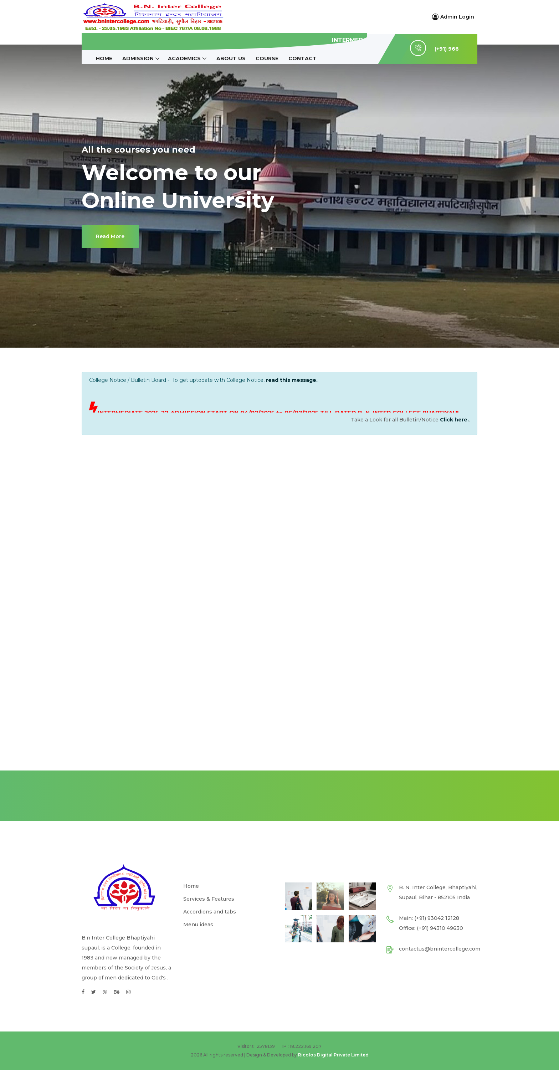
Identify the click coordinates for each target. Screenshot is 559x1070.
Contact (302, 58)
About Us (231, 58)
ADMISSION (138, 58)
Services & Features (208, 899)
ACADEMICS (184, 58)
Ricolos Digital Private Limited (333, 1055)
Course (267, 58)
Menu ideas (198, 924)
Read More (110, 236)
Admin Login (453, 17)
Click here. (454, 419)
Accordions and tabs (209, 911)
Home (104, 58)
